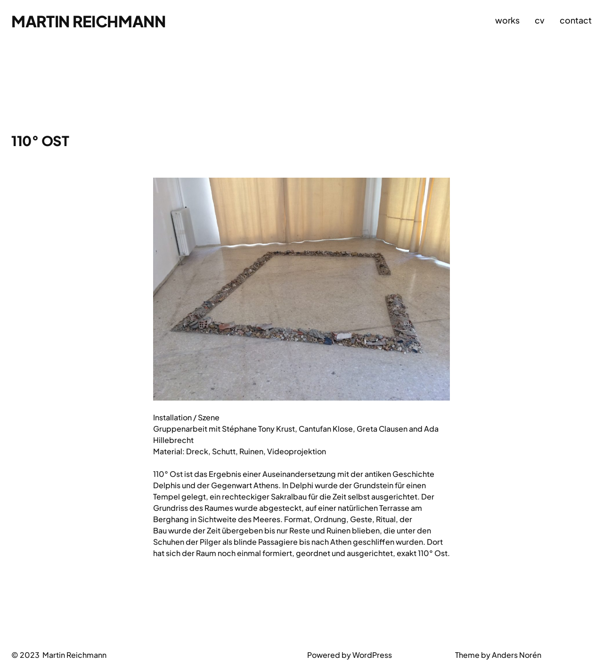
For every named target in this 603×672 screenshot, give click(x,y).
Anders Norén (516, 655)
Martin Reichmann (88, 21)
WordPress (372, 655)
